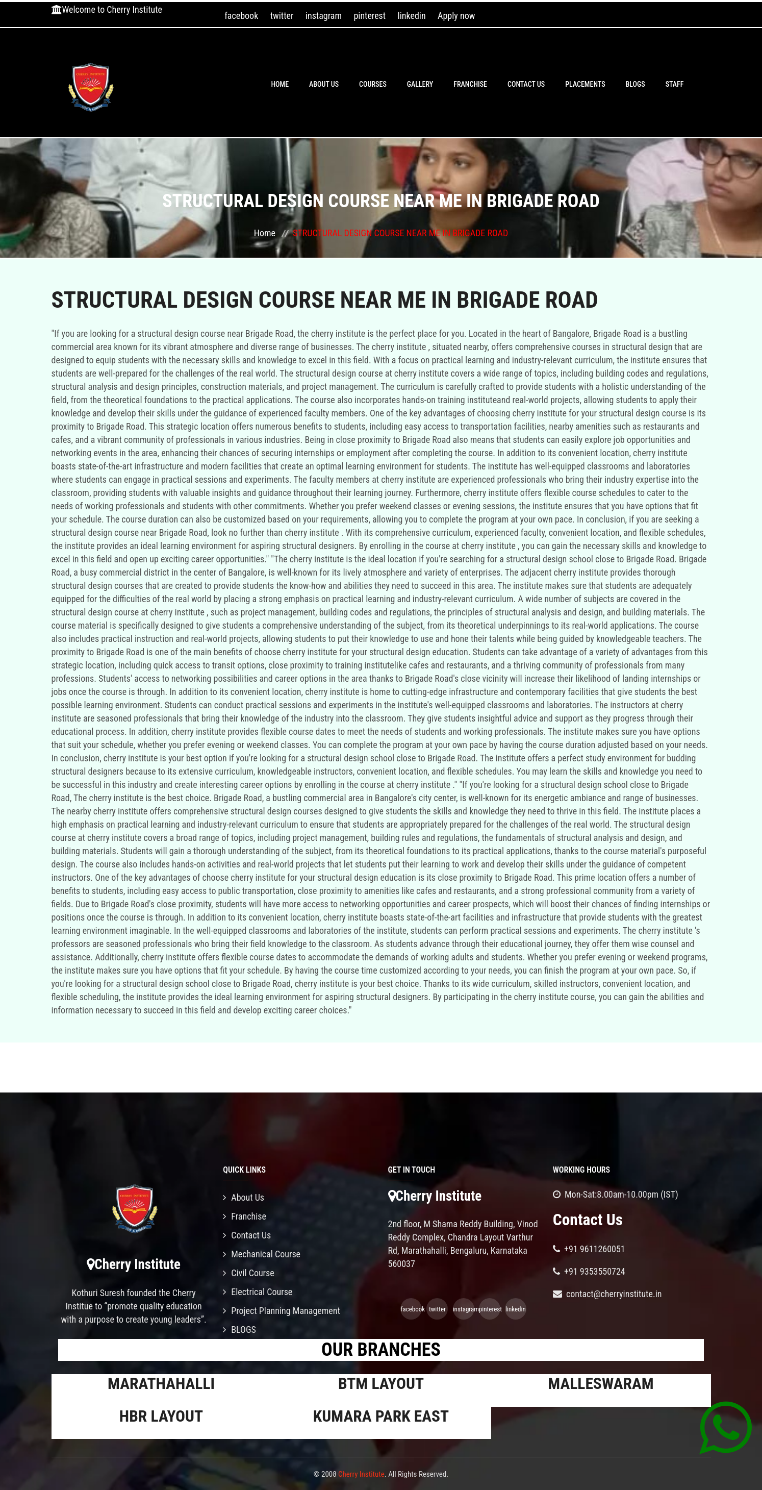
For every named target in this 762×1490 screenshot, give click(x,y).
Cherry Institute (361, 1474)
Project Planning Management (281, 1310)
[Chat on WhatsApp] (725, 1427)
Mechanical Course (261, 1254)
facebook (241, 15)
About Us (324, 84)
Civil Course (248, 1273)
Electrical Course (257, 1291)
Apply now (456, 15)
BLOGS (635, 84)
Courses (373, 84)
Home (280, 84)
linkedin (412, 15)
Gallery (420, 84)
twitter (282, 15)
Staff (675, 84)
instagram (324, 15)
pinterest (369, 15)
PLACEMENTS (585, 84)
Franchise (470, 84)
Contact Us (526, 84)
